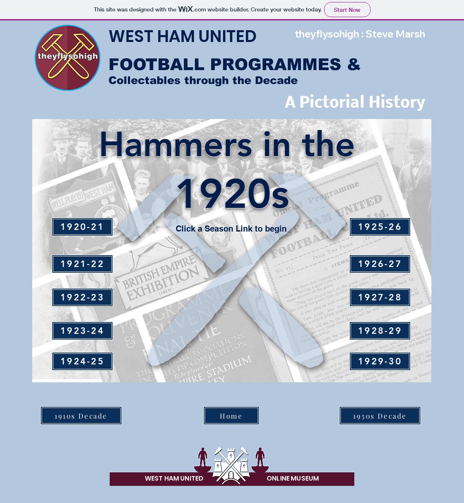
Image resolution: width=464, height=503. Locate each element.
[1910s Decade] (81, 415)
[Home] (231, 415)
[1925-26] (380, 227)
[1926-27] (380, 264)
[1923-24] (82, 331)
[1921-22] (82, 264)
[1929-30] (380, 361)
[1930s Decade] (380, 415)
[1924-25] (82, 361)
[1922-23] (82, 297)
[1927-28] (380, 297)
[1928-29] (380, 331)
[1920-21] (82, 227)
